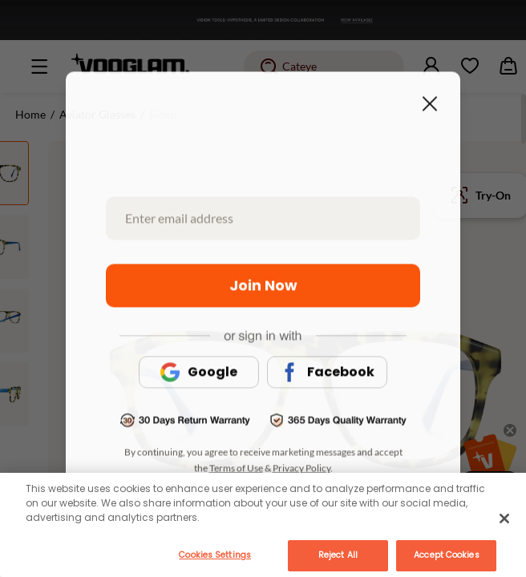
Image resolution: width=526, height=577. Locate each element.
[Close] (504, 518)
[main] (263, 525)
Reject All (338, 555)
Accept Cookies (446, 555)
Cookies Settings (215, 555)
